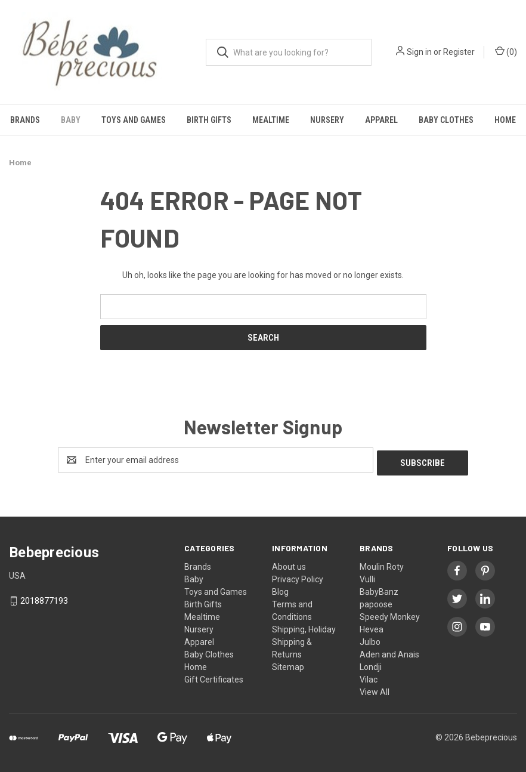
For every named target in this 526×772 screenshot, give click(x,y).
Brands (25, 120)
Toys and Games (133, 120)
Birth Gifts (209, 120)
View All (374, 689)
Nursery (327, 120)
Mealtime (270, 120)
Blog (280, 589)
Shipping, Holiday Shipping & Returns (304, 639)
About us (289, 564)
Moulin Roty (382, 564)
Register (459, 52)
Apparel (381, 120)
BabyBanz (379, 589)
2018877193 (44, 598)
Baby (71, 120)
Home (195, 664)
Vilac (369, 676)
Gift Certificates (213, 676)
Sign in (419, 52)
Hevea (371, 626)
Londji (371, 664)
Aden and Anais (389, 651)
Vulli (367, 576)
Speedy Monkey (390, 614)
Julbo (370, 639)
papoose (376, 601)
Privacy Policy (297, 576)
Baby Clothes (446, 120)
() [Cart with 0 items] (506, 51)
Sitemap (288, 664)
